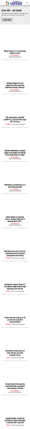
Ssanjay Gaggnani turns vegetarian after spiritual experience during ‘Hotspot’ (15, 85)
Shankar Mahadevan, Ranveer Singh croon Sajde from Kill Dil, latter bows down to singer (15, 153)
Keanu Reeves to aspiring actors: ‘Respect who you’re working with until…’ (15, 219)
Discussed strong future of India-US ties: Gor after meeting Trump (15, 353)
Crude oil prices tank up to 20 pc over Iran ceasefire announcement (15, 319)
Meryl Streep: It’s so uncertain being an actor (15, 52)
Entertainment (15, 55)
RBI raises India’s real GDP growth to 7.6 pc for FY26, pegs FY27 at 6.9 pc (15, 119)
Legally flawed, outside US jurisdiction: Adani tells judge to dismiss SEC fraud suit (15, 420)
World (8, 357)
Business (8, 124)
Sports (8, 291)
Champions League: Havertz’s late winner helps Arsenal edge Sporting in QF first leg (15, 286)
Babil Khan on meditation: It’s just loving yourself (15, 186)
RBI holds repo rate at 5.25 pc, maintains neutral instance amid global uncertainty (15, 253)
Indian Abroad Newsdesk (15, 57)
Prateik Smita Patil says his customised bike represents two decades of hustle (15, 386)
